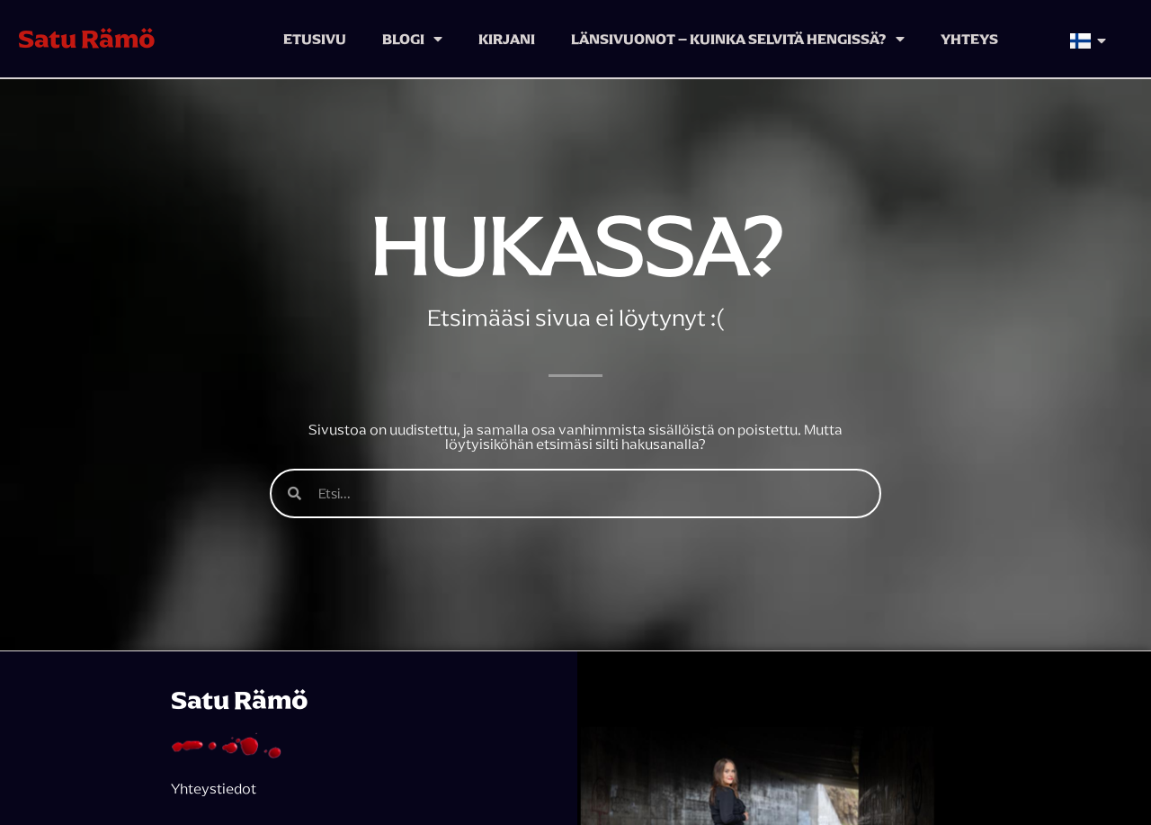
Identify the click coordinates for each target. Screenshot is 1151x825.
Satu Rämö (87, 38)
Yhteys (969, 38)
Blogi (412, 38)
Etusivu (314, 38)
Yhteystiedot (213, 788)
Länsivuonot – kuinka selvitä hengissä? (738, 38)
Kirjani (506, 38)
